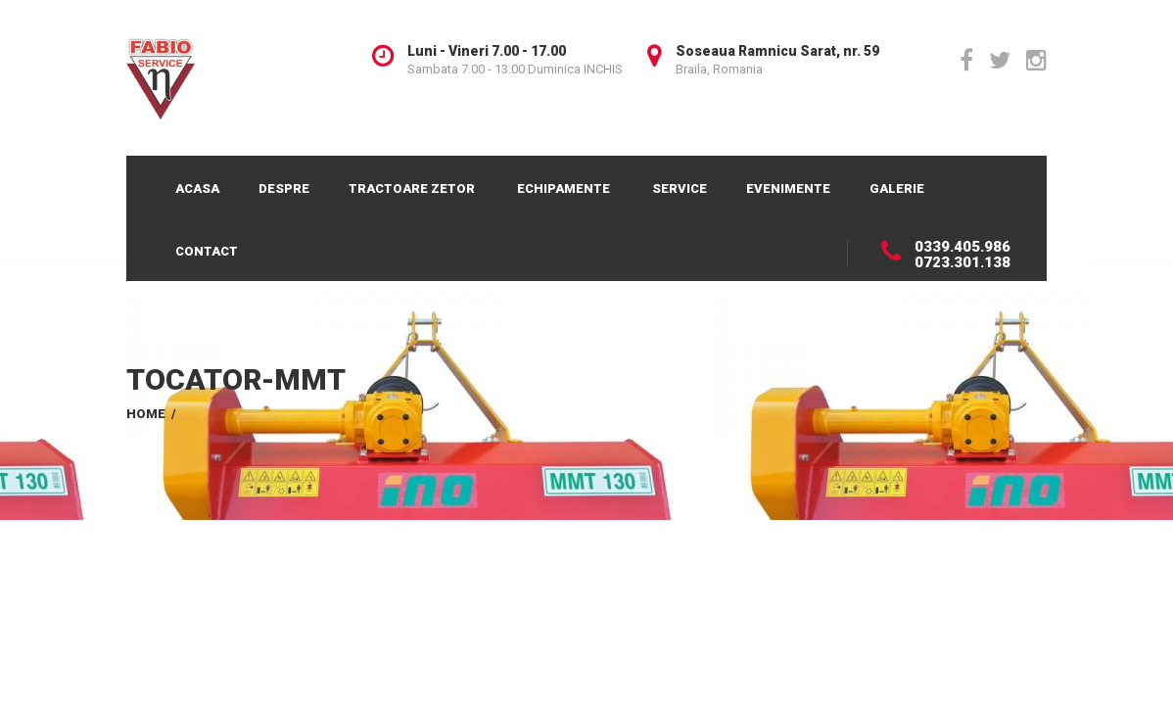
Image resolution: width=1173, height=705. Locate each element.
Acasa (197, 188)
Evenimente (788, 188)
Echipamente (563, 188)
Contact (206, 251)
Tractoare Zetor (412, 188)
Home (145, 413)
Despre (283, 188)
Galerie (896, 188)
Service (679, 188)
